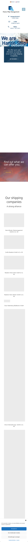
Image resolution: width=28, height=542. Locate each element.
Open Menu (23, 9)
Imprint (17, 540)
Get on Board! (14, 59)
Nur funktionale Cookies (14, 532)
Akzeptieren (14, 528)
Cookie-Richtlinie (12, 540)
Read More (8, 172)
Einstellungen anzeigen (14, 537)
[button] (26, 520)
